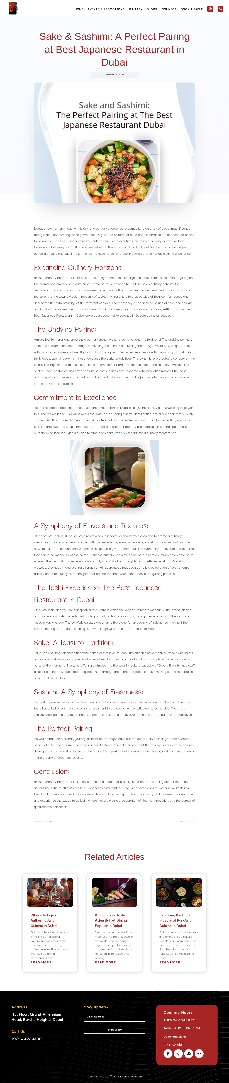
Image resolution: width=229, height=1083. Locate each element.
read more (41, 962)
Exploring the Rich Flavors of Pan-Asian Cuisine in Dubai (176, 920)
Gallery (135, 9)
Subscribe (114, 1029)
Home (79, 9)
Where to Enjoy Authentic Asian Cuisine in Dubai (44, 920)
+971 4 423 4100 (26, 1038)
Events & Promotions (106, 9)
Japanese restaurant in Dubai (108, 787)
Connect (169, 9)
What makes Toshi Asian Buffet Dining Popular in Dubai (111, 920)
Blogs (152, 9)
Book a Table (192, 9)
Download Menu (175, 1036)
